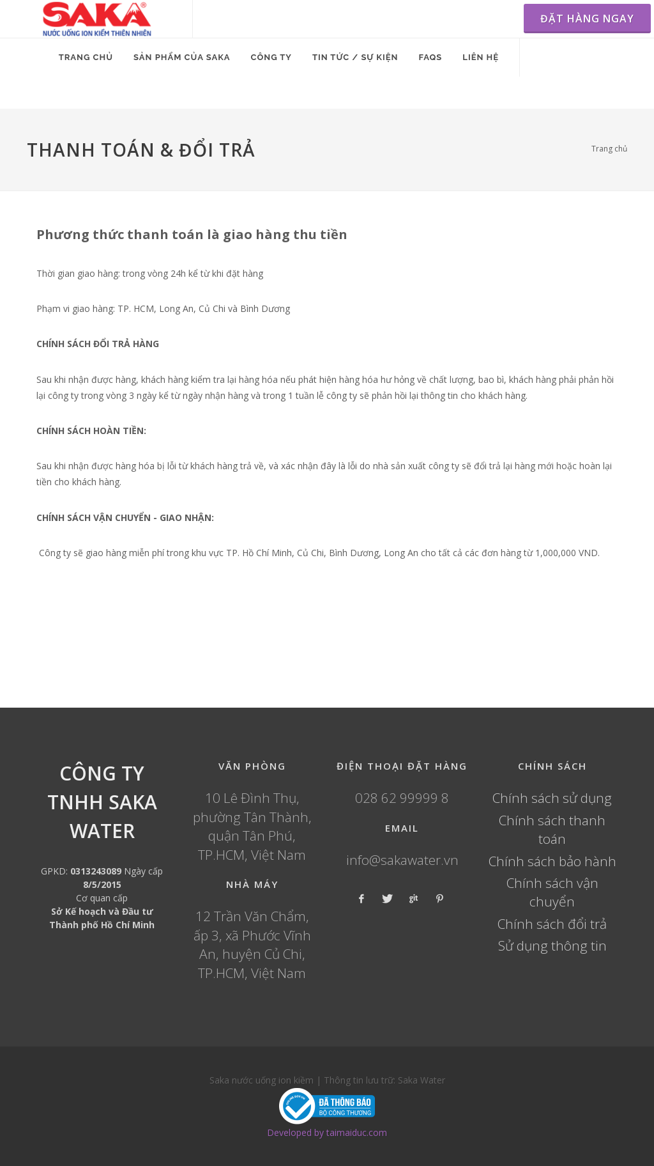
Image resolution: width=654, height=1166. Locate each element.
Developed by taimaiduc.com (327, 1132)
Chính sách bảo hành (552, 861)
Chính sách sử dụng (552, 798)
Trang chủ (609, 148)
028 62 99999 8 (402, 798)
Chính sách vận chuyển (552, 892)
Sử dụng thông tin (552, 945)
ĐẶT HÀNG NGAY (587, 19)
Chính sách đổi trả (552, 924)
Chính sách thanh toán (552, 829)
